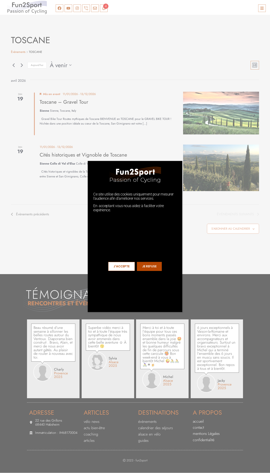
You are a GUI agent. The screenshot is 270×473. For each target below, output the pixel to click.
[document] (135, 236)
